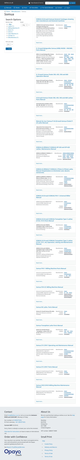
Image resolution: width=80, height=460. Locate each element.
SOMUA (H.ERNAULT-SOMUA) (68, 153)
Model (21, 22)
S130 (65, 331)
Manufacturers (15, 11)
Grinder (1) (11, 35)
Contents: (61, 28)
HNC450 (65, 61)
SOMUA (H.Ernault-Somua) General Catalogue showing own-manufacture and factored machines (55, 20)
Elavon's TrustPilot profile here (16, 447)
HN (64, 57)
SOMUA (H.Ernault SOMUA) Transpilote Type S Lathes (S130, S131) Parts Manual (54, 220)
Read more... (39, 42)
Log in (68, 8)
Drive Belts (35, 8)
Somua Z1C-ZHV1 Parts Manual (46, 367)
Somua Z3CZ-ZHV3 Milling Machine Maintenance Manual (52, 386)
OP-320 (71, 156)
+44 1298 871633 (20, 422)
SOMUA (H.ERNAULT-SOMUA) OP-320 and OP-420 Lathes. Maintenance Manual (53, 148)
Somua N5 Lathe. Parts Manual (46, 307)
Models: (61, 57)
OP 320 (68, 157)
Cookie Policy (48, 444)
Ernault (65, 54)
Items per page (9, 41)
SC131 (65, 332)
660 (72, 84)
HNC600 (70, 60)
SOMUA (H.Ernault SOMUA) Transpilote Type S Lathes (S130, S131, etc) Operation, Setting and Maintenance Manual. (54, 242)
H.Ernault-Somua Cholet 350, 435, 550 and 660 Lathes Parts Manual (54, 98)
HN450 (65, 58)
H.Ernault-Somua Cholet (68, 83)
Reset (9, 48)
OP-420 (64, 157)
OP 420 (72, 157)
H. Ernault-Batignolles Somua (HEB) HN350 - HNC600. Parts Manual (54, 49)
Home (8, 11)
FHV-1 (65, 206)
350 (65, 84)
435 (67, 84)
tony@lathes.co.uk (13, 415)
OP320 (64, 156)
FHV (66, 275)
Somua (65, 25)
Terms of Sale (48, 453)
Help (43, 441)
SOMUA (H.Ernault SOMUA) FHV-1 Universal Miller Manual (53, 196)
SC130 (71, 331)
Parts (25, 8)
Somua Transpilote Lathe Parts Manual (49, 325)
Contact (59, 8)
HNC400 (65, 60)
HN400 (71, 57)
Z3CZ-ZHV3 (66, 395)
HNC (72, 58)
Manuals (8, 8)
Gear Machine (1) (13, 34)
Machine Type (9, 22)
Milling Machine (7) (13, 28)
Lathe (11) (11, 26)
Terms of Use (48, 456)
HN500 (69, 58)
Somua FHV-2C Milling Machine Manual (49, 287)
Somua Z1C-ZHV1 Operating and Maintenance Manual (54, 345)
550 (70, 84)
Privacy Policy (49, 450)
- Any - (10, 24)
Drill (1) (10, 32)
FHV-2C (70, 292)
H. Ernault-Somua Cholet (68, 105)
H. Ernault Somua (67, 26)
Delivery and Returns (51, 447)
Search (73, 3)
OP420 (68, 156)
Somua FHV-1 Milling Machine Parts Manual (51, 268)
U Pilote (65, 182)
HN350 (68, 57)
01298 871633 (17, 420)
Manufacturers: (59, 25)
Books (18, 8)
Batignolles (66, 55)
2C (64, 292)
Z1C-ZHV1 (66, 354)
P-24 (65, 130)
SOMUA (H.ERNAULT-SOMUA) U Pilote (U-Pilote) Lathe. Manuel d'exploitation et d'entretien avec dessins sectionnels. (54, 170)
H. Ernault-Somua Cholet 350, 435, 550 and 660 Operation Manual (52, 75)
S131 (68, 331)
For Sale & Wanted (47, 8)
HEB (69, 54)
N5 (64, 312)
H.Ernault (70, 80)
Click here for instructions (11, 431)
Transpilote (70, 332)
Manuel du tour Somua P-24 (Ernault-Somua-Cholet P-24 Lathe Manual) (54, 122)
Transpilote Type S (67, 228)
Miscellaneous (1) (13, 37)
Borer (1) (10, 30)
